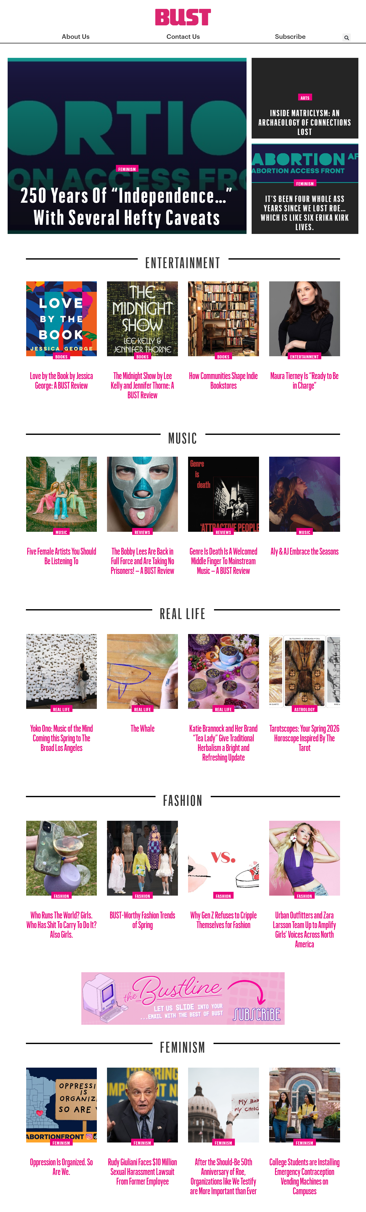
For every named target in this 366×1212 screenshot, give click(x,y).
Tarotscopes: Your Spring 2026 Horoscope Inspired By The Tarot (304, 736)
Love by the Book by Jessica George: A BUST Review (61, 378)
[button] (346, 37)
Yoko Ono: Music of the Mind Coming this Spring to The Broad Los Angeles (61, 736)
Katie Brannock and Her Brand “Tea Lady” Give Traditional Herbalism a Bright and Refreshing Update (223, 740)
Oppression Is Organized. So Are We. (61, 1165)
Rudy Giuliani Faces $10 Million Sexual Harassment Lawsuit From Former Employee (142, 1169)
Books (61, 356)
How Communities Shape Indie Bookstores (223, 378)
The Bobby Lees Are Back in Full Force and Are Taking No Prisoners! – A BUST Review (142, 559)
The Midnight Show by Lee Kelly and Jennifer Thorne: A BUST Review (142, 383)
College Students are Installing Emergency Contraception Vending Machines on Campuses (304, 1174)
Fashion (183, 797)
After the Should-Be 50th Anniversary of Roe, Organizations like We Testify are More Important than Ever (223, 1174)
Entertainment (183, 259)
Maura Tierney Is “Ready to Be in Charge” (304, 378)
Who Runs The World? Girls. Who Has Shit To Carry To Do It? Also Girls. (61, 923)
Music (183, 434)
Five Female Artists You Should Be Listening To (61, 554)
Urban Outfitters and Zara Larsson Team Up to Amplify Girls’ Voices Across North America (304, 927)
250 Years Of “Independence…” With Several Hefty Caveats (127, 201)
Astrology (304, 708)
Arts (305, 97)
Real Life (61, 708)
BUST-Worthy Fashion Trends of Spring (142, 918)
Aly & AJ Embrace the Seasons (305, 549)
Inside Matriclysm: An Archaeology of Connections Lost (305, 121)
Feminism (127, 169)
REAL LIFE (183, 610)
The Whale (143, 726)
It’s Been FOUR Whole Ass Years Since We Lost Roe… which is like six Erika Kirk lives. (305, 211)
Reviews (142, 531)
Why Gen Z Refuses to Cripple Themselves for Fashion (223, 918)
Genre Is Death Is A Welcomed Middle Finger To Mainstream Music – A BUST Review (223, 559)
